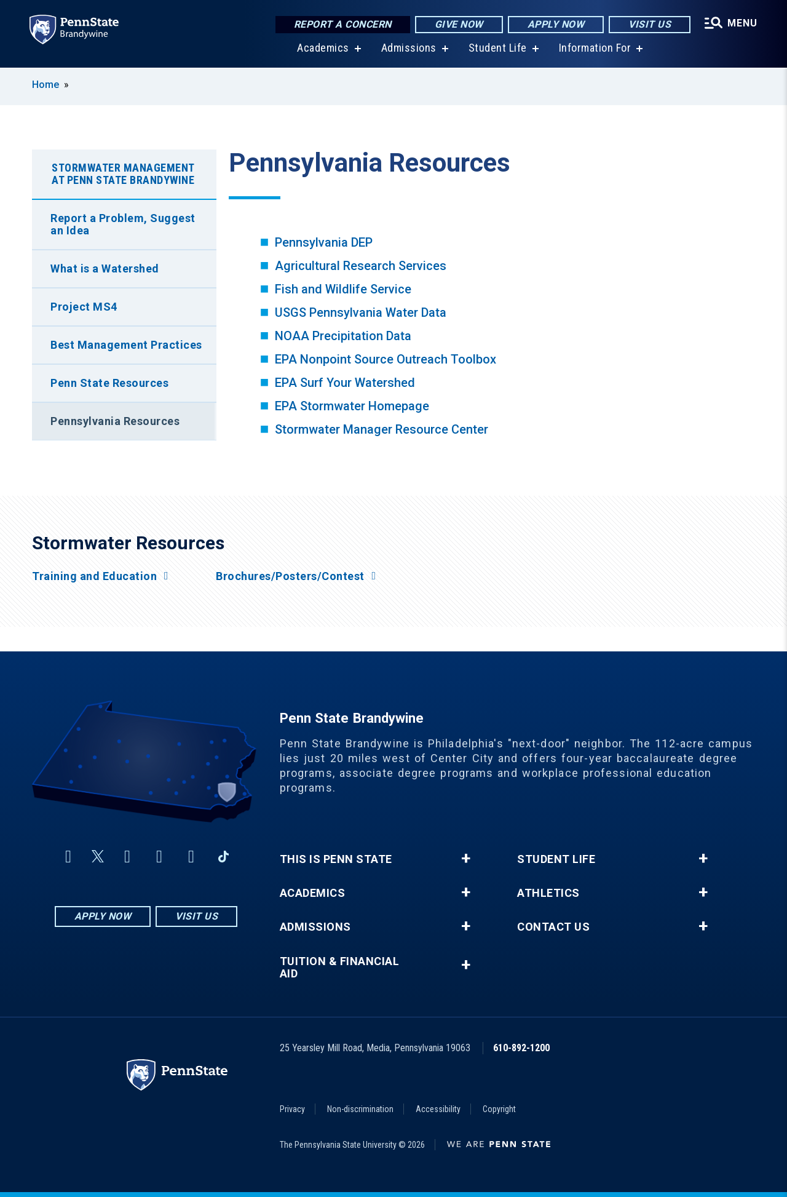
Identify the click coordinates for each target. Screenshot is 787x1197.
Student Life (498, 48)
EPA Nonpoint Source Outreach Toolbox (385, 359)
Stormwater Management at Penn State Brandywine (123, 173)
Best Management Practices (126, 344)
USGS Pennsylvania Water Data (360, 312)
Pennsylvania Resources (115, 421)
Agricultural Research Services (360, 265)
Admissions (409, 48)
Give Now (459, 24)
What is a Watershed (104, 268)
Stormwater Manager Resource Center (381, 429)
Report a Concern (343, 24)
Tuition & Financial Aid (340, 967)
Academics (323, 48)
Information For (595, 48)
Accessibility (438, 1109)
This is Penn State (336, 859)
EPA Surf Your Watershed (345, 382)
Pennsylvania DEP (324, 242)
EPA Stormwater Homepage (352, 406)
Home (45, 84)
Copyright (499, 1109)
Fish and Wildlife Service (343, 289)
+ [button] (465, 859)
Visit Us (649, 24)
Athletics (548, 893)
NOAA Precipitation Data (343, 335)
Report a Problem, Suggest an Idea (123, 224)
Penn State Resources (109, 382)
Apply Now (556, 24)
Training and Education (94, 576)
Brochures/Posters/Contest (290, 576)
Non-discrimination (360, 1109)
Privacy (292, 1109)
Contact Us (553, 927)
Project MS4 (83, 306)
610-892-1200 (521, 1048)
